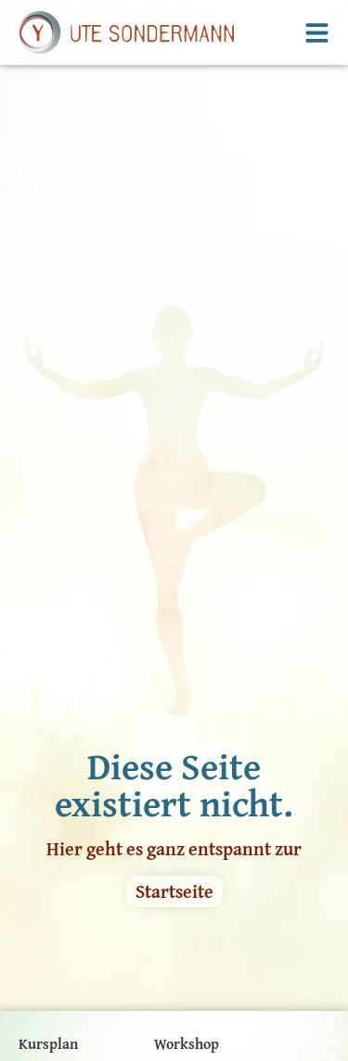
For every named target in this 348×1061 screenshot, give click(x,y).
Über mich (188, 922)
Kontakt (180, 951)
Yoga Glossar (60, 1006)
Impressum (56, 1035)
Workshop (186, 893)
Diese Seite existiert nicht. (174, 634)
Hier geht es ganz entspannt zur (174, 698)
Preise (39, 922)
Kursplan (48, 893)
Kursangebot (60, 951)
